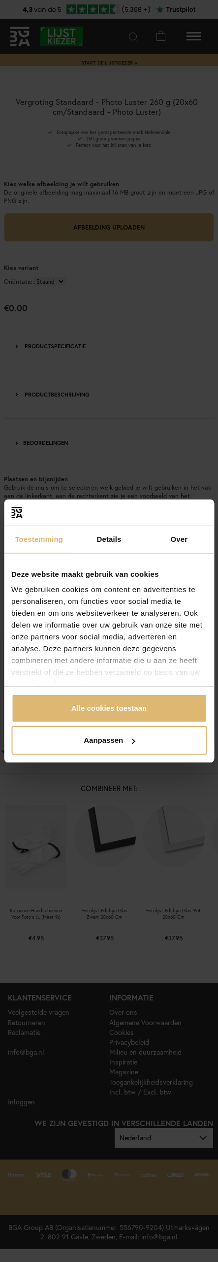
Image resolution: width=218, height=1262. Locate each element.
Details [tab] (109, 539)
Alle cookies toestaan (109, 708)
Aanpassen (109, 740)
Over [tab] (179, 539)
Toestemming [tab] (39, 539)
